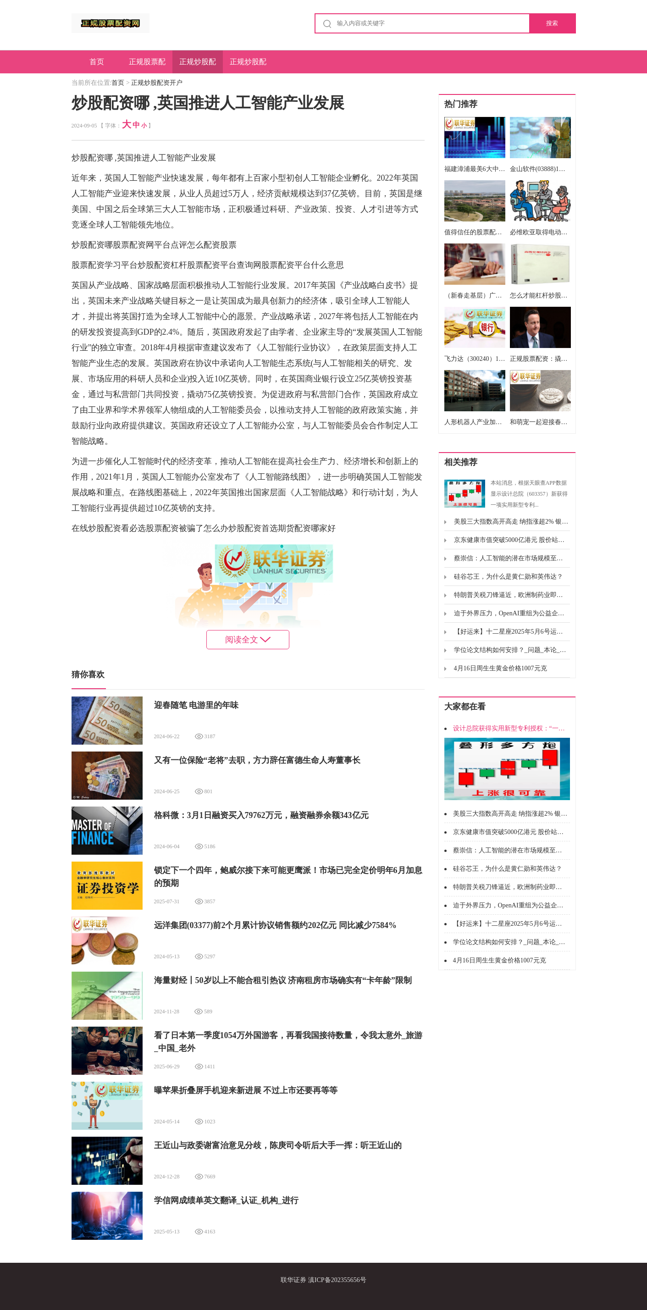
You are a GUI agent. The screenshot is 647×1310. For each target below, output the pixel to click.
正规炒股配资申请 (248, 65)
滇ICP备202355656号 (337, 1280)
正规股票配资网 (147, 65)
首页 (96, 62)
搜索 (552, 23)
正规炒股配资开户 (197, 65)
